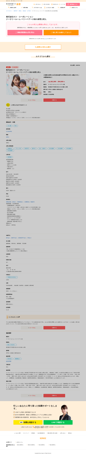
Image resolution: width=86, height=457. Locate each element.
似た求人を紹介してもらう (62, 32)
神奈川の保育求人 (31, 444)
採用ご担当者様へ (47, 4)
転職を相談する (28, 422)
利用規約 (33, 433)
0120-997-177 (41, 427)
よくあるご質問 (18, 433)
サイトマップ (26, 433)
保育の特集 (24, 7)
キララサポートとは (37, 7)
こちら (45, 38)
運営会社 (69, 433)
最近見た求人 (55, 4)
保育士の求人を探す (44, 47)
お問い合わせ (38, 4)
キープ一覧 (63, 4)
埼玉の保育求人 (42, 444)
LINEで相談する (58, 422)
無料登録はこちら (73, 4)
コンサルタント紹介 (49, 7)
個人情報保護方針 (41, 433)
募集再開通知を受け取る (25, 32)
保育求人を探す (12, 7)
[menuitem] (12, 8)
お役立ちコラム (74, 7)
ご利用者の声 (61, 7)
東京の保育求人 (20, 444)
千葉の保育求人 (52, 444)
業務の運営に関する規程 (52, 433)
